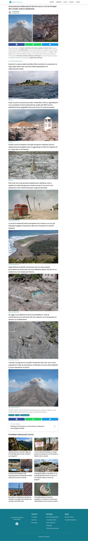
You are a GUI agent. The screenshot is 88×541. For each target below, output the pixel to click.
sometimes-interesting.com (16, 61)
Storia (78, 2)
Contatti (33, 520)
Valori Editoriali (50, 523)
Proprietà (49, 525)
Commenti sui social (52, 528)
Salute (65, 2)
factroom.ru (10, 99)
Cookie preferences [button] (70, 520)
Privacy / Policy (69, 517)
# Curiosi (11, 415)
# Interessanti (25, 415)
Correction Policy (51, 520)
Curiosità (58, 2)
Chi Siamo (34, 517)
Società (71, 2)
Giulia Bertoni (16, 11)
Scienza (51, 2)
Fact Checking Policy (52, 517)
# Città (17, 415)
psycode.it (34, 523)
